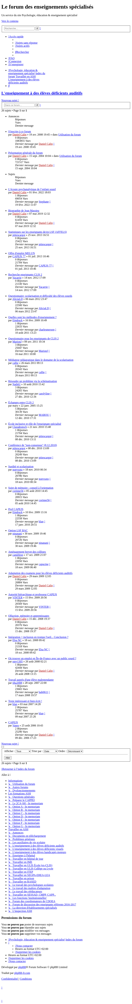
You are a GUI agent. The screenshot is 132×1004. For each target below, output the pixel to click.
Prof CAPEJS (15, 509)
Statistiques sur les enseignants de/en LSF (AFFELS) (37, 231)
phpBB (22, 967)
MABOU (44, 414)
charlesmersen (46, 329)
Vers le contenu (9, 21)
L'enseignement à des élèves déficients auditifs (41, 93)
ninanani (17, 533)
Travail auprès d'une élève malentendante (31, 679)
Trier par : (45, 751)
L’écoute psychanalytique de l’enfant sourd (32, 189)
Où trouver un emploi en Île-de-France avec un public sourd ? (42, 658)
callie (15, 362)
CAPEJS (13, 722)
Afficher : (17, 751)
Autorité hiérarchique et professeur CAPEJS (32, 594)
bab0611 (43, 692)
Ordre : (70, 751)
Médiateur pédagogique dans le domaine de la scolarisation (40, 359)
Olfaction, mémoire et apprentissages (28, 615)
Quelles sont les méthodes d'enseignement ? (32, 317)
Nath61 (16, 384)
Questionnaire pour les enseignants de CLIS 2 (33, 338)
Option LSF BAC (18, 530)
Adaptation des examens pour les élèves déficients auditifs (40, 573)
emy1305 (17, 661)
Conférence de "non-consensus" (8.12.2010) (32, 445)
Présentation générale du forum (25, 152)
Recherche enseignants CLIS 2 (25, 274)
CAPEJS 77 (18, 256)
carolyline (44, 393)
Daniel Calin (19, 134)
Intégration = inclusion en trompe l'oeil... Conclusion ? (38, 637)
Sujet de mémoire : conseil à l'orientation (30, 487)
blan (41, 521)
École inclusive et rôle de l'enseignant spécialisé (34, 423)
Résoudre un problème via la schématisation (32, 381)
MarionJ (16, 341)
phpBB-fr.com (22, 972)
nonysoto (17, 469)
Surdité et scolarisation (21, 466)
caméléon (17, 554)
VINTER (17, 597)
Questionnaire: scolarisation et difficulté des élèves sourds (40, 295)
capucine (43, 564)
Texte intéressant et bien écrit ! (25, 701)
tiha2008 (17, 682)
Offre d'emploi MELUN (21, 253)
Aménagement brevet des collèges (27, 551)
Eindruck (17, 320)
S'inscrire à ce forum (19, 131)
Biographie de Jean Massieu (23, 210)
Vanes (15, 725)
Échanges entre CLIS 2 (21, 402)
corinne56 (17, 490)
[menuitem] (26, 42)
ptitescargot (18, 235)
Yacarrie (16, 277)
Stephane (44, 201)
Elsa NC (17, 640)
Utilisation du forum (69, 134)
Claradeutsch (19, 426)
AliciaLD (17, 299)
